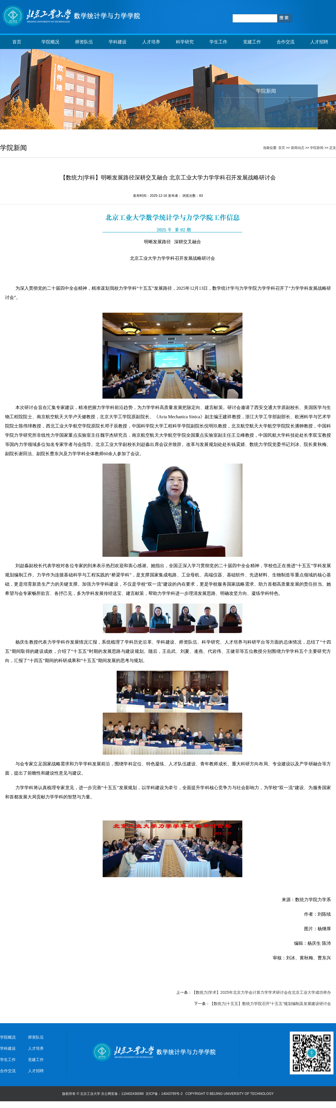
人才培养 (151, 41)
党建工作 (252, 41)
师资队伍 (84, 41)
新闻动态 (297, 148)
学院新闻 (316, 148)
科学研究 (185, 41)
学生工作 (218, 41)
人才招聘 (319, 41)
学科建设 (118, 41)
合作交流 (286, 41)
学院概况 (50, 41)
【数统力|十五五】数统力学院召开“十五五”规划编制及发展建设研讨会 (270, 1003)
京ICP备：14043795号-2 (164, 1094)
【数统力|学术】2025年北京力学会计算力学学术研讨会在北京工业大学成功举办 (261, 992)
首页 (16, 41)
